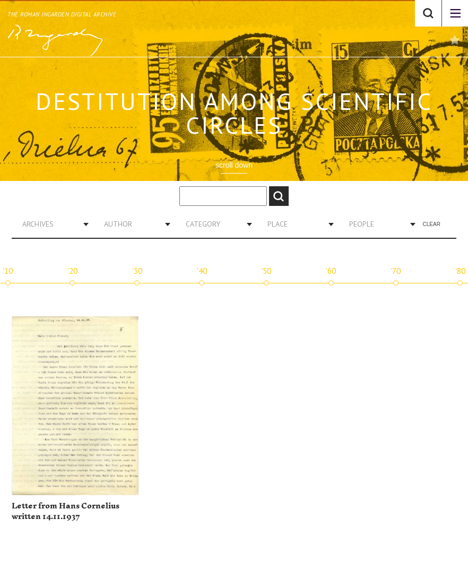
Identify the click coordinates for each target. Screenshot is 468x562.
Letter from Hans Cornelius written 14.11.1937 (65, 511)
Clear (431, 224)
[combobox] (51, 224)
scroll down (234, 165)
